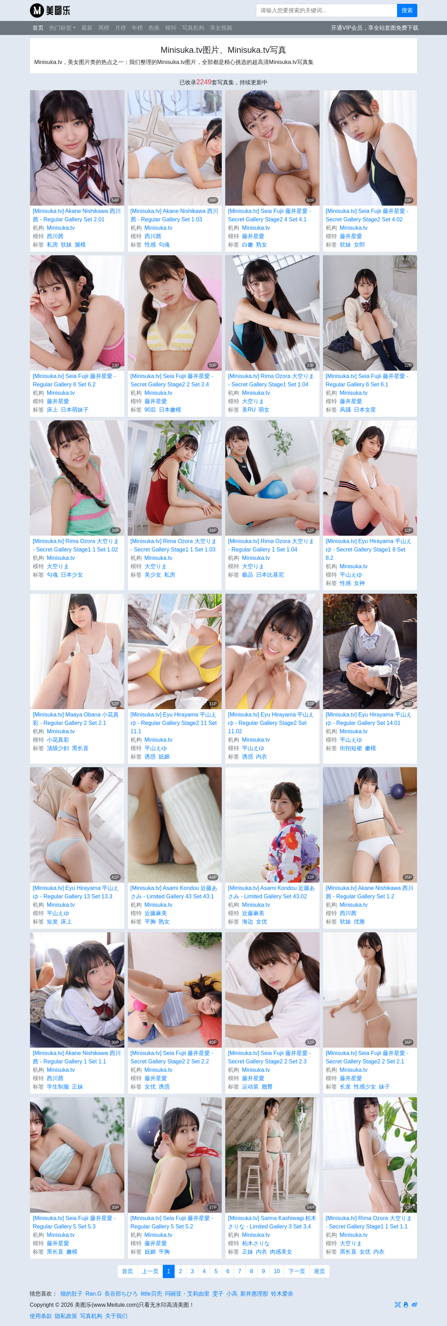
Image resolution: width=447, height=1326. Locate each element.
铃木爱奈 (282, 1294)
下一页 (296, 1271)
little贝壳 (151, 1294)
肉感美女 (281, 1252)
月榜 (120, 28)
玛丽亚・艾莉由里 (187, 1294)
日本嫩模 (170, 410)
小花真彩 (58, 740)
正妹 (77, 1087)
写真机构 (193, 28)
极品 (247, 575)
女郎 (359, 245)
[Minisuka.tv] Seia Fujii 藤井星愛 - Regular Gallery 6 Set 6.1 (367, 380)
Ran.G (94, 1294)
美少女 (153, 575)
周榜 (103, 28)
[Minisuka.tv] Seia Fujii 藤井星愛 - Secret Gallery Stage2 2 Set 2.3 (269, 1057)
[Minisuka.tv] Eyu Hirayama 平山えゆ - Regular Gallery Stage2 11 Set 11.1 (174, 723)
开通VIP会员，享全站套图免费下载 (374, 28)
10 (277, 1271)
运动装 (250, 1087)
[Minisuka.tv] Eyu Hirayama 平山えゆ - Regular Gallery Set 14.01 (369, 719)
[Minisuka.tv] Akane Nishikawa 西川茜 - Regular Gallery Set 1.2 (370, 892)
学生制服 (58, 1087)
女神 (359, 583)
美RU (249, 410)
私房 (52, 245)
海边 (247, 922)
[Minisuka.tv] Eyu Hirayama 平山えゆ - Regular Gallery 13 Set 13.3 (76, 892)
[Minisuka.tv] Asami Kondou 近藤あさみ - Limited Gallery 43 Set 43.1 (174, 892)
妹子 (384, 1087)
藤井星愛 (253, 236)
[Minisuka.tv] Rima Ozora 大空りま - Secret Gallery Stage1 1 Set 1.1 (369, 1222)
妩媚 (164, 757)
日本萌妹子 (75, 410)
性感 (150, 245)
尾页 (319, 1271)
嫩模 (370, 748)
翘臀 (267, 1087)
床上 (52, 410)
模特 (170, 28)
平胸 (150, 922)
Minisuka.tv (61, 228)
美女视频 (221, 28)
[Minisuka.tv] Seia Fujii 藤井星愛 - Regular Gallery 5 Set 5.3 (74, 1222)
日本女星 (365, 410)
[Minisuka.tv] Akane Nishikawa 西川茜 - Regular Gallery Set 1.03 (175, 215)
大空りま (253, 401)
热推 (154, 28)
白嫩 (247, 245)
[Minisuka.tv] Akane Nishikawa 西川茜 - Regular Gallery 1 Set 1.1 (77, 1057)
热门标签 (60, 28)
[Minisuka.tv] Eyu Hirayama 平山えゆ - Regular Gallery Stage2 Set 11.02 (271, 723)
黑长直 (80, 748)
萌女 (264, 410)
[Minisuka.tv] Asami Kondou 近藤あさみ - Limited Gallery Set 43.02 (271, 892)
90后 (150, 410)
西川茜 (55, 236)
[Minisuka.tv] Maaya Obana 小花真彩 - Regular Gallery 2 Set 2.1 (76, 719)
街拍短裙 (351, 748)
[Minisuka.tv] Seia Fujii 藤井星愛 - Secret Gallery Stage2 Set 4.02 (367, 215)
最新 (87, 28)
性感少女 (365, 1087)
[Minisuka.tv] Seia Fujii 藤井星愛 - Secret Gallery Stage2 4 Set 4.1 (269, 215)
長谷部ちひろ (121, 1294)
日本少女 (72, 575)
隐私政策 (66, 1316)
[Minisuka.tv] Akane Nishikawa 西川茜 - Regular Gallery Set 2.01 (77, 215)
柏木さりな (256, 1243)
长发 (345, 1087)
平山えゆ (351, 575)
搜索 (407, 10)
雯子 (218, 1294)
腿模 (80, 245)
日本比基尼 (270, 575)
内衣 (261, 757)
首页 (38, 28)
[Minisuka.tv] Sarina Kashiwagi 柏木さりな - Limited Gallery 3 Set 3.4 (272, 1222)
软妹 (66, 245)
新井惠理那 (254, 1294)
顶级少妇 (58, 748)
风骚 (345, 410)
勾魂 (164, 245)
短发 (52, 922)
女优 (261, 922)
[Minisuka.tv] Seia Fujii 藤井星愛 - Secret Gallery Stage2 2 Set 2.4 (172, 380)
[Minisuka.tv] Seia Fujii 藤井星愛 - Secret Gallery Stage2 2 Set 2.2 (172, 1057)
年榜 (137, 28)
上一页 (150, 1271)
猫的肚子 (71, 1294)
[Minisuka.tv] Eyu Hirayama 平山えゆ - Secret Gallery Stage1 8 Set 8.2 (369, 549)
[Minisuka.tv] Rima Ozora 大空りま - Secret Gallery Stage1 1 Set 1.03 (174, 545)
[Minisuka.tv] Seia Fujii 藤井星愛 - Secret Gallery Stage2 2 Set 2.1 (367, 1057)
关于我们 (116, 1316)
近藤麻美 (156, 913)
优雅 (359, 922)
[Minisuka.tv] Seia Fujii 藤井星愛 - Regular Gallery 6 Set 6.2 (74, 380)
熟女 (261, 245)
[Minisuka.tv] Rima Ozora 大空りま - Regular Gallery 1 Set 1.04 (271, 545)
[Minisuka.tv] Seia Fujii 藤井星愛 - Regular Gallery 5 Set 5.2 (172, 1222)
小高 (231, 1294)
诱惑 (150, 757)
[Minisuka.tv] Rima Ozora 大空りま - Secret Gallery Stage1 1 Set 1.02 (76, 545)
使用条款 (41, 1316)
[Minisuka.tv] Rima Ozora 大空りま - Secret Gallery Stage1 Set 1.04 (271, 380)
